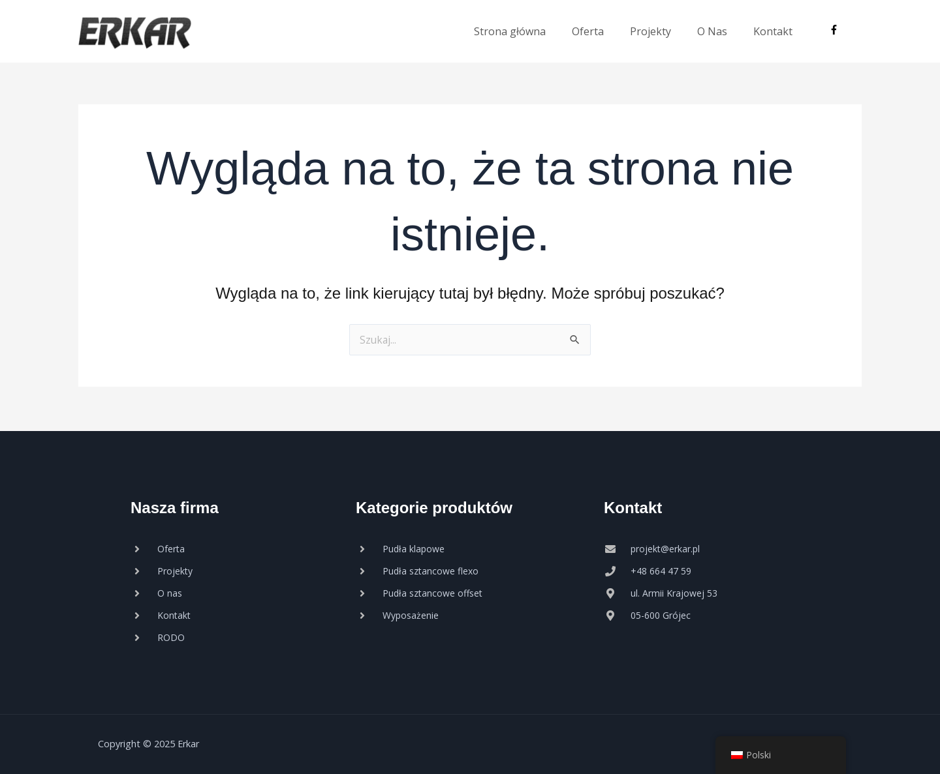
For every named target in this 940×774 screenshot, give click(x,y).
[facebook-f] (836, 30)
